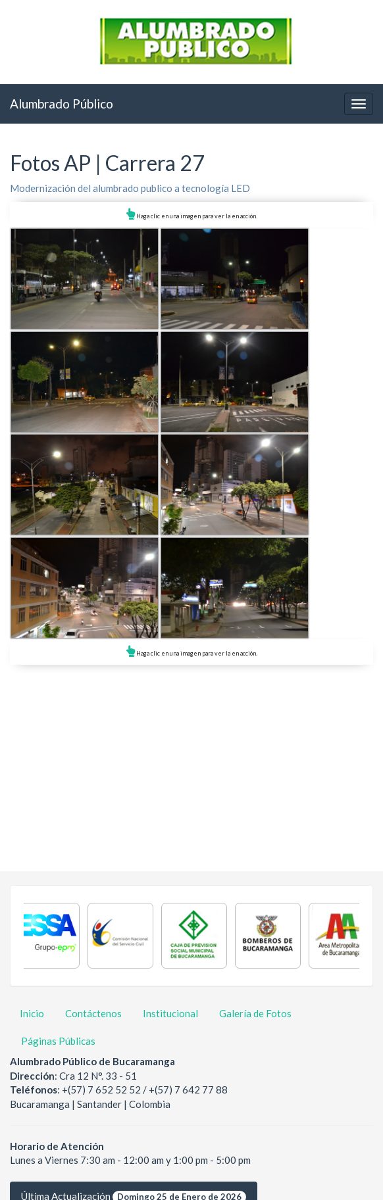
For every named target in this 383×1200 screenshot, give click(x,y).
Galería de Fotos (255, 1013)
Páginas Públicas (58, 1041)
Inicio (32, 1013)
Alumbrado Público (61, 103)
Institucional (170, 1013)
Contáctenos (93, 1013)
